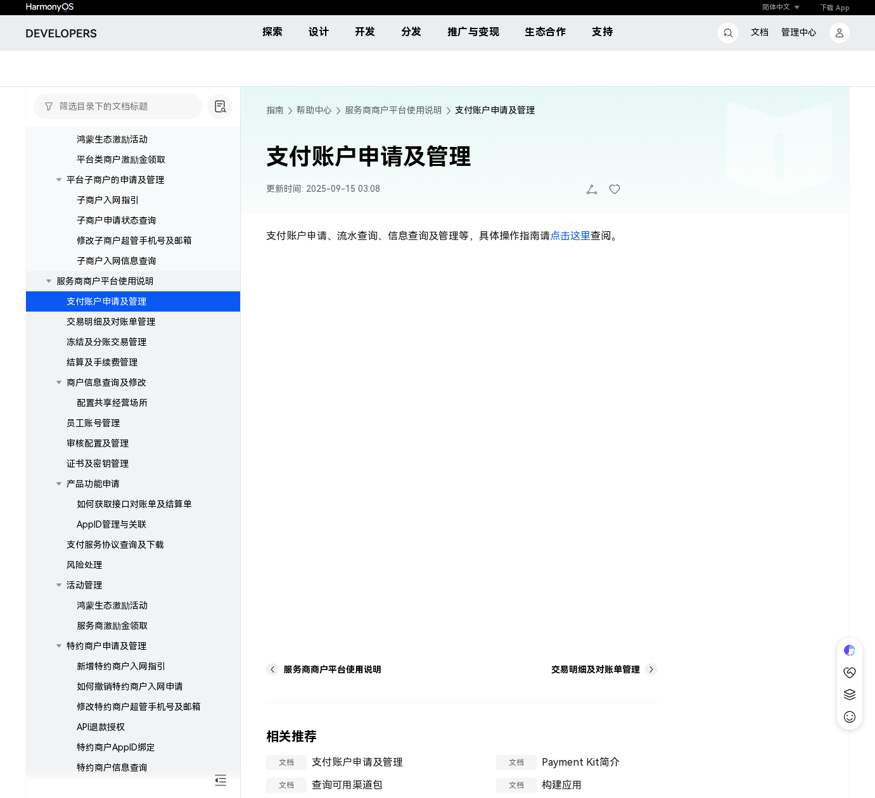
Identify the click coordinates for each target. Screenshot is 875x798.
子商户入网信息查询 (116, 325)
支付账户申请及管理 (106, 366)
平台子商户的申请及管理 (115, 244)
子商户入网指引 (108, 265)
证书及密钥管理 (98, 528)
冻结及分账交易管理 (106, 407)
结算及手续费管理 (102, 427)
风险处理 (84, 163)
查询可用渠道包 (347, 785)
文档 (760, 32)
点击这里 (570, 236)
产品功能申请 (93, 548)
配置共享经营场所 (112, 467)
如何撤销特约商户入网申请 (130, 751)
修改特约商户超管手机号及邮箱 (139, 771)
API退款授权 (101, 792)
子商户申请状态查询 (116, 285)
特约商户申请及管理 (106, 711)
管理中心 (799, 32)
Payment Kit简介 (581, 762)
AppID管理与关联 (111, 589)
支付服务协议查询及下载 (115, 143)
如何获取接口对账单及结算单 (134, 569)
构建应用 (562, 785)
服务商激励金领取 (112, 690)
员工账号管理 (93, 488)
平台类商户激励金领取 (121, 224)
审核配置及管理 (98, 508)
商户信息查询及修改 (106, 447)
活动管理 (84, 184)
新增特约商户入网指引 (121, 731)
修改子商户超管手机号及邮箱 (134, 305)
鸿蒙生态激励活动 (112, 204)
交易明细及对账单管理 (111, 386)
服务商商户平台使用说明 (105, 346)
